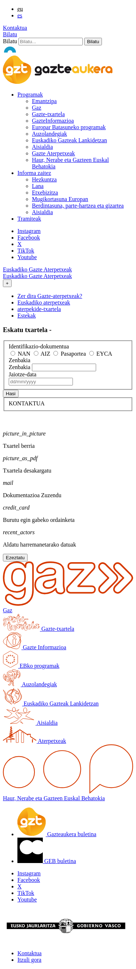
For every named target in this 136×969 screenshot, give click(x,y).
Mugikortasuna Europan (60, 199)
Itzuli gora (29, 960)
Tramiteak (29, 219)
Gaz (36, 108)
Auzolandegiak (49, 134)
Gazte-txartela (48, 114)
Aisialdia (42, 147)
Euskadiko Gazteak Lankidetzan (69, 140)
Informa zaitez (34, 173)
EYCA (100, 354)
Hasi (11, 393)
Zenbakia (19, 360)
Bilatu (10, 34)
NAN (20, 354)
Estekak (26, 315)
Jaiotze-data (22, 374)
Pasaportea (69, 354)
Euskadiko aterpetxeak (43, 302)
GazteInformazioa (53, 121)
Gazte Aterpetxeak (53, 153)
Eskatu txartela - (27, 330)
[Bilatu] (50, 41)
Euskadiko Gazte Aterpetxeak (37, 269)
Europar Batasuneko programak (69, 127)
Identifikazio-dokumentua (39, 346)
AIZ (42, 354)
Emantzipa (44, 101)
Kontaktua (15, 28)
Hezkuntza (44, 179)
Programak (30, 94)
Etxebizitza (45, 192)
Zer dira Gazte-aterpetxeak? (49, 296)
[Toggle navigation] (7, 283)
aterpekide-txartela (39, 309)
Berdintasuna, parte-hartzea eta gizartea (78, 206)
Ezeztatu (15, 557)
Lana (38, 186)
